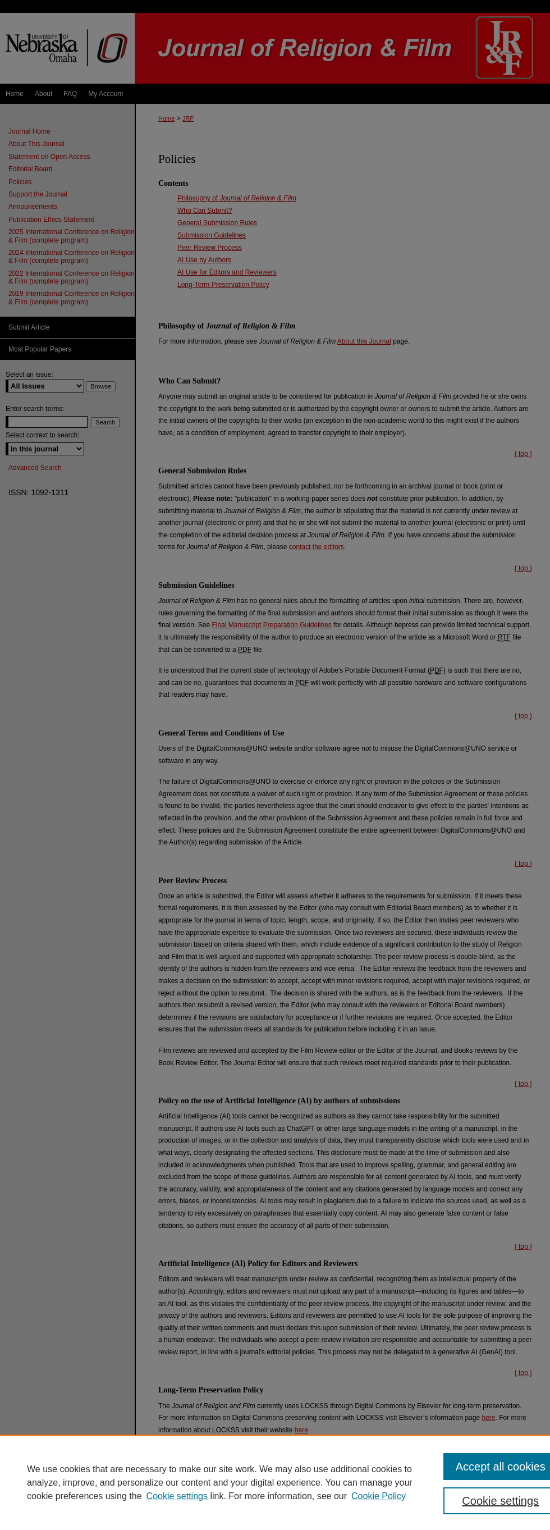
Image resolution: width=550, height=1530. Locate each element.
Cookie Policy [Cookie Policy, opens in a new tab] (378, 1496)
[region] (275, 1482)
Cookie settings (177, 1496)
